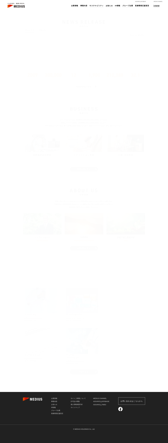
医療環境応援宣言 (142, 6)
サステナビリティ (96, 6)
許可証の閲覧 (75, 401)
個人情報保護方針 (77, 404)
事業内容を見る (84, 169)
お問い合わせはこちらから (132, 401)
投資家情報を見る (84, 86)
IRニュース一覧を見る (137, 35)
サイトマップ (75, 407)
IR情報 (117, 6)
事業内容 (83, 6)
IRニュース (29, 30)
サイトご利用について (78, 398)
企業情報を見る (84, 248)
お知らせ (109, 6)
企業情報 (74, 6)
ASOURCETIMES (99, 404)
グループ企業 (127, 6)
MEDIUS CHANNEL (100, 398)
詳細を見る (84, 372)
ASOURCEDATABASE (101, 401)
